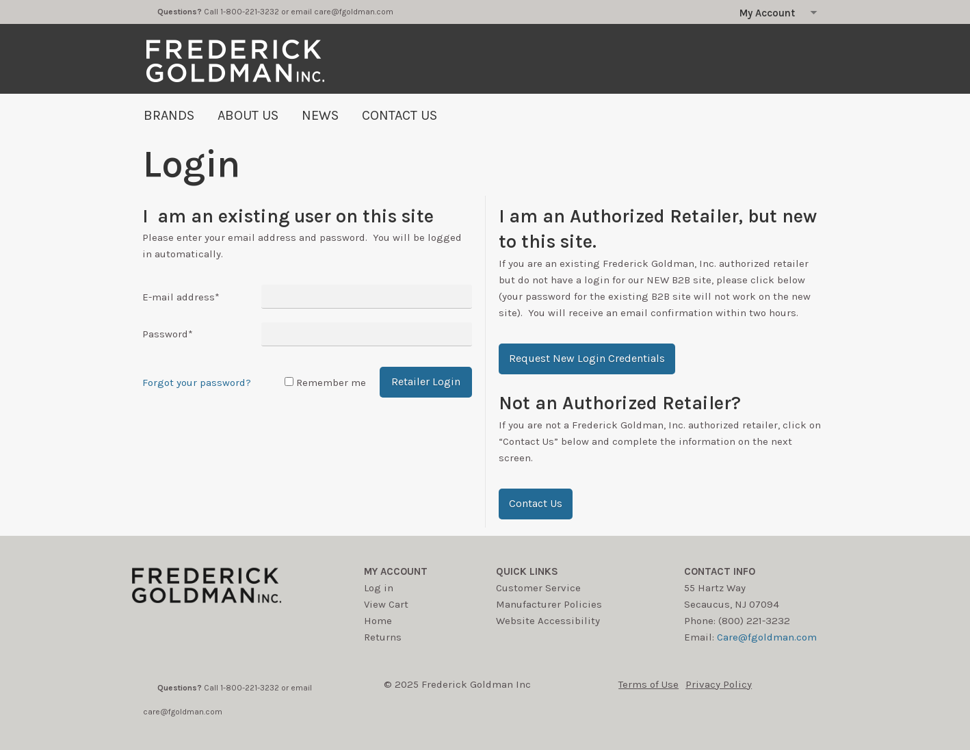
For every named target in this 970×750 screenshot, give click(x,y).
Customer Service (538, 588)
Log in (378, 588)
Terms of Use (648, 684)
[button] (587, 359)
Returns (383, 637)
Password (167, 334)
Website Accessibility (548, 621)
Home (378, 621)
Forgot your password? (196, 382)
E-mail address (181, 297)
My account (396, 571)
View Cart (386, 604)
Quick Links (527, 571)
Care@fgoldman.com (767, 637)
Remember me (331, 382)
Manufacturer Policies (549, 604)
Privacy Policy (718, 684)
